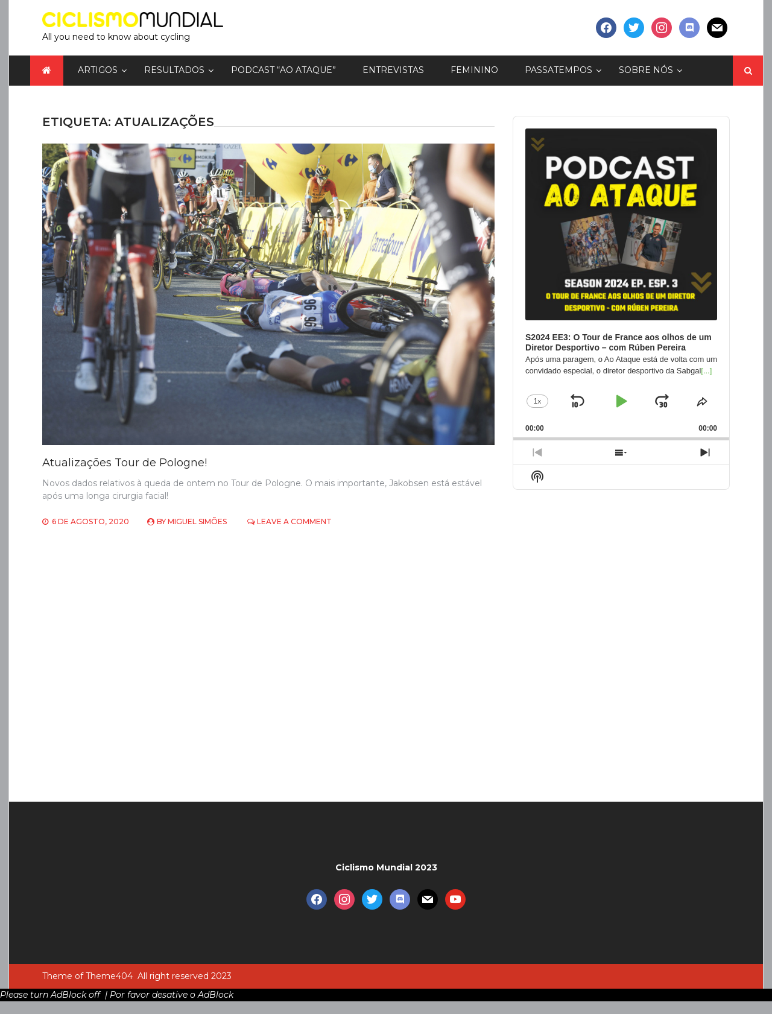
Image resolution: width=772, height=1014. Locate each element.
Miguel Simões (197, 521)
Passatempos (558, 70)
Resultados (174, 70)
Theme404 (109, 976)
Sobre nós (646, 70)
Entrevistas (393, 70)
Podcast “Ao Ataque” (283, 70)
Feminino (474, 70)
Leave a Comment (294, 521)
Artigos (98, 70)
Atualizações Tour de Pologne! (124, 462)
